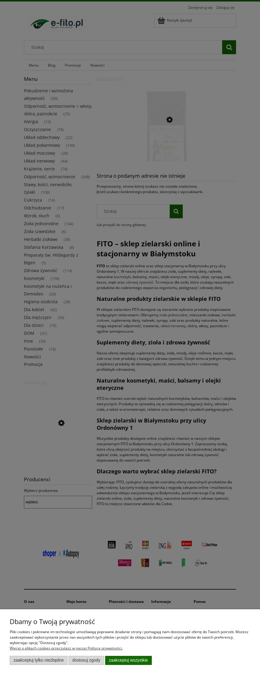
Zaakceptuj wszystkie (128, 660)
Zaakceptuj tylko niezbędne (39, 660)
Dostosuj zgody (86, 660)
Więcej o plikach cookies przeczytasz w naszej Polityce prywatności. (66, 648)
